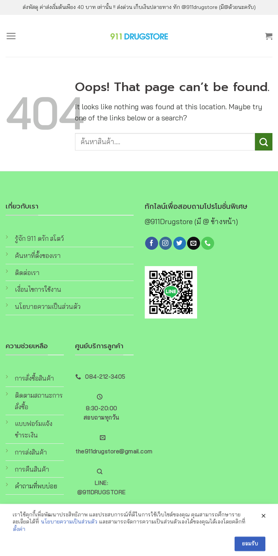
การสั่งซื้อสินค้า (34, 378)
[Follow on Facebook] (151, 243)
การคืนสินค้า (32, 469)
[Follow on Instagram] (165, 243)
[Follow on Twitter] (179, 243)
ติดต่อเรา (27, 273)
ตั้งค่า (19, 535)
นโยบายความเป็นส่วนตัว (48, 306)
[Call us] (207, 243)
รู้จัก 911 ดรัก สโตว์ (39, 238)
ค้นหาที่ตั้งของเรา (37, 255)
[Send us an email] (193, 243)
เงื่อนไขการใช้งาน (38, 289)
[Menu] (11, 36)
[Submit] (263, 142)
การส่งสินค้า (31, 452)
